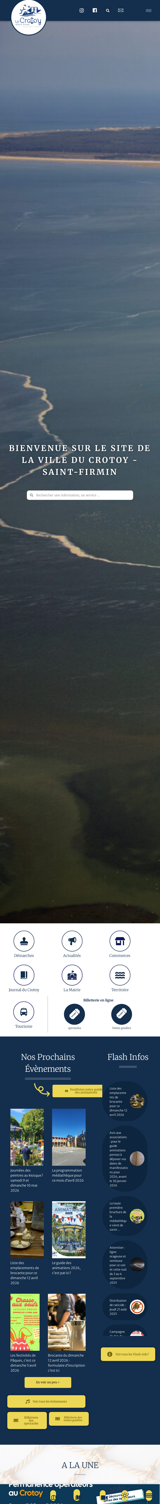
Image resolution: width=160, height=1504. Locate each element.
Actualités (72, 955)
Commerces (119, 955)
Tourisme (23, 1026)
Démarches (24, 955)
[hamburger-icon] (148, 11)
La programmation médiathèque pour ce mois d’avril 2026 (68, 1175)
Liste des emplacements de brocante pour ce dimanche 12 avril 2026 (24, 1273)
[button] (108, 11)
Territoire (120, 989)
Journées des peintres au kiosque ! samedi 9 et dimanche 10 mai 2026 (26, 1180)
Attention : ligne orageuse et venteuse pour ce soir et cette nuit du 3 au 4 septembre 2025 (118, 1265)
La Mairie (72, 989)
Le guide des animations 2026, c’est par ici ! (66, 1268)
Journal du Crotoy (24, 989)
